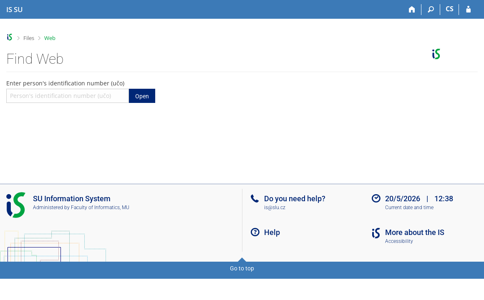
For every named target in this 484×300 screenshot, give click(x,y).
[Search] (430, 9)
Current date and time (409, 207)
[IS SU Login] (468, 9)
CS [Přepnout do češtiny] (450, 8)
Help (272, 232)
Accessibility (399, 241)
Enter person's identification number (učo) (80, 90)
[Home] (412, 9)
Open (142, 96)
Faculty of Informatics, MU (100, 207)
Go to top (242, 268)
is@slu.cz (274, 207)
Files (28, 38)
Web (49, 38)
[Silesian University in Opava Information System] (14, 9)
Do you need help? (294, 198)
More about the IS (414, 232)
